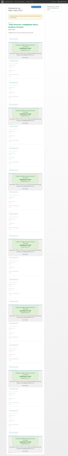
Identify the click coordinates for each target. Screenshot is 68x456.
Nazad (9, 452)
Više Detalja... (25, 57)
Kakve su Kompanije (19, 1)
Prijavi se (54, 1)
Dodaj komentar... (62, 1)
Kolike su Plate (29, 1)
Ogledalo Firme (9, 1)
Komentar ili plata (36, 6)
